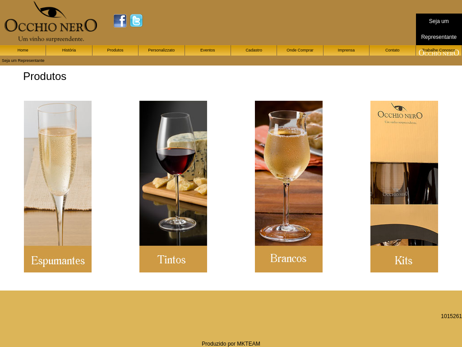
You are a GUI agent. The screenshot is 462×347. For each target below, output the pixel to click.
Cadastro (253, 50)
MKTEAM (248, 344)
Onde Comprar (300, 50)
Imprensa (346, 50)
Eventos (207, 50)
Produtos (115, 50)
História (69, 50)
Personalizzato (161, 50)
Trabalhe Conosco (438, 50)
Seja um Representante (23, 60)
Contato (392, 50)
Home (23, 50)
